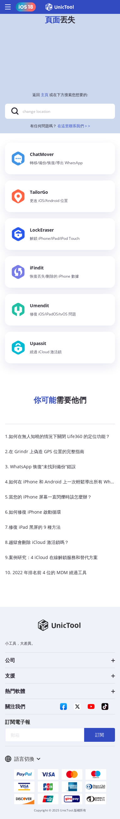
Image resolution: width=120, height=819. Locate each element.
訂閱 (99, 735)
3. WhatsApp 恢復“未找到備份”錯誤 (40, 467)
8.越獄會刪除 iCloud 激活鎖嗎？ (37, 542)
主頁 (44, 94)
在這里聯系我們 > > (73, 126)
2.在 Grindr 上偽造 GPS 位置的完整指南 (44, 451)
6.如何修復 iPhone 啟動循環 (33, 512)
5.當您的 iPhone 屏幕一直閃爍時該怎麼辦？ (48, 497)
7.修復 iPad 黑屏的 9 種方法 (33, 527)
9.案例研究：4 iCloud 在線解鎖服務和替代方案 (51, 557)
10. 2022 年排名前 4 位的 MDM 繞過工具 (46, 572)
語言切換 (22, 759)
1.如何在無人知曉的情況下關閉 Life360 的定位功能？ (57, 436)
